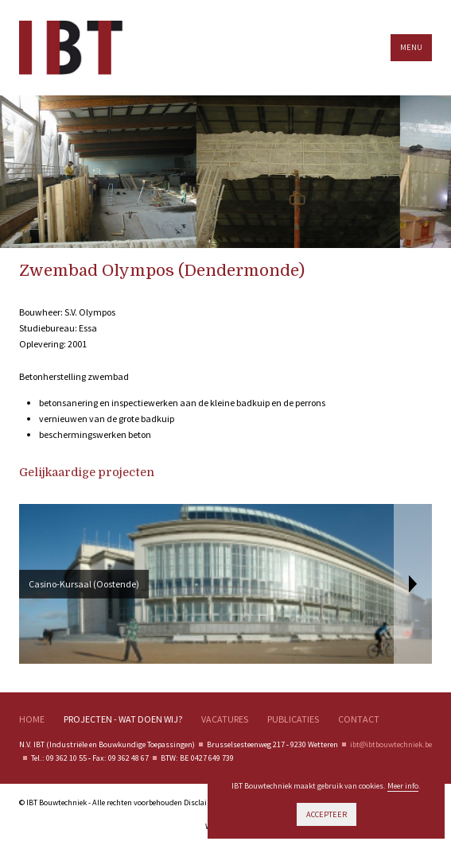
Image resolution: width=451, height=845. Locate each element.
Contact (358, 719)
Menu (411, 47)
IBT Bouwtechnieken (70, 47)
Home (32, 719)
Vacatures (224, 719)
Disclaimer (202, 802)
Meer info (402, 786)
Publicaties (293, 719)
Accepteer (326, 814)
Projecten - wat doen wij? (123, 719)
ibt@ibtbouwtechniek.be (391, 744)
